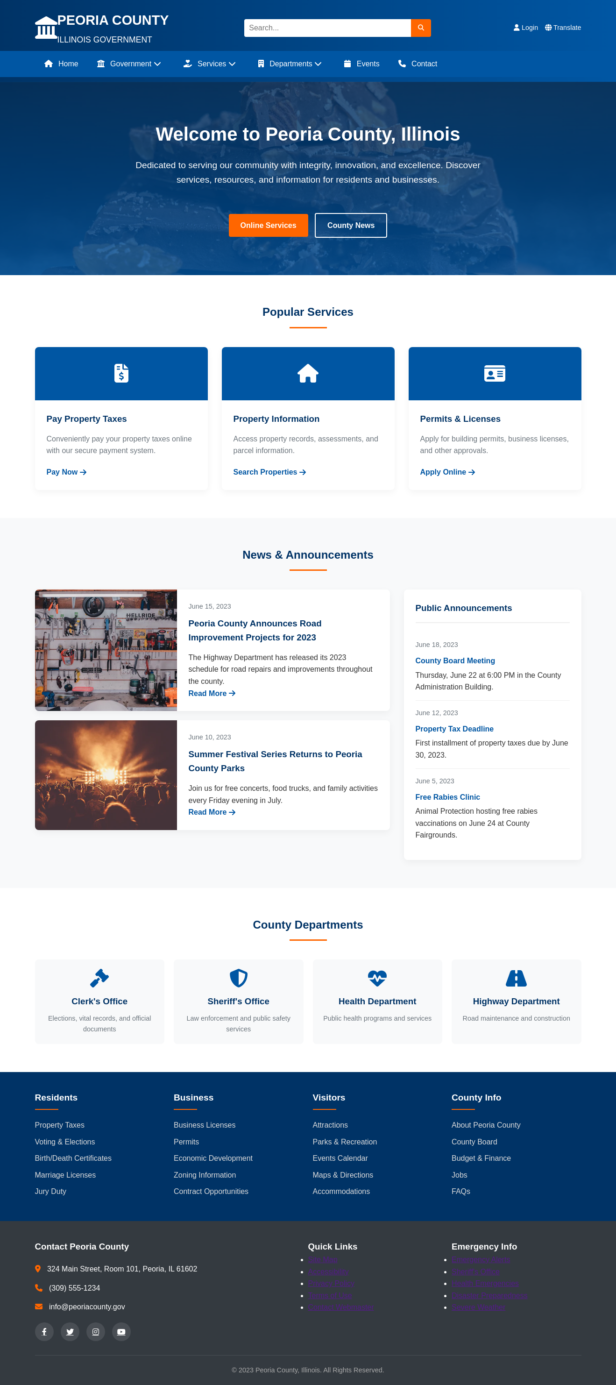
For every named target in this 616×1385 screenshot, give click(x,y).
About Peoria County (486, 1125)
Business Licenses (205, 1125)
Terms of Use (330, 1296)
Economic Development (213, 1158)
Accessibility (328, 1272)
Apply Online (447, 472)
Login (526, 27)
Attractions (330, 1125)
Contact (418, 64)
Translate (563, 27)
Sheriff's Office (476, 1272)
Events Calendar (340, 1158)
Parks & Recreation (345, 1142)
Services (210, 64)
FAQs (461, 1191)
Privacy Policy (331, 1283)
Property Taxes (60, 1125)
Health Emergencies (485, 1283)
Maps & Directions (343, 1175)
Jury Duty (51, 1191)
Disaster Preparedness (490, 1296)
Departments (290, 64)
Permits (186, 1142)
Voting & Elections (65, 1142)
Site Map (323, 1260)
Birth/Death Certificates (73, 1158)
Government (129, 64)
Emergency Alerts (481, 1260)
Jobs (459, 1175)
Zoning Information (205, 1175)
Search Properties (270, 472)
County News (351, 225)
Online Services (269, 225)
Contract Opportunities (211, 1191)
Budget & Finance (481, 1158)
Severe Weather (478, 1307)
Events (361, 64)
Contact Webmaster (341, 1307)
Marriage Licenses (65, 1175)
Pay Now (67, 472)
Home (61, 64)
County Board (474, 1142)
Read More (212, 693)
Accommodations (341, 1191)
